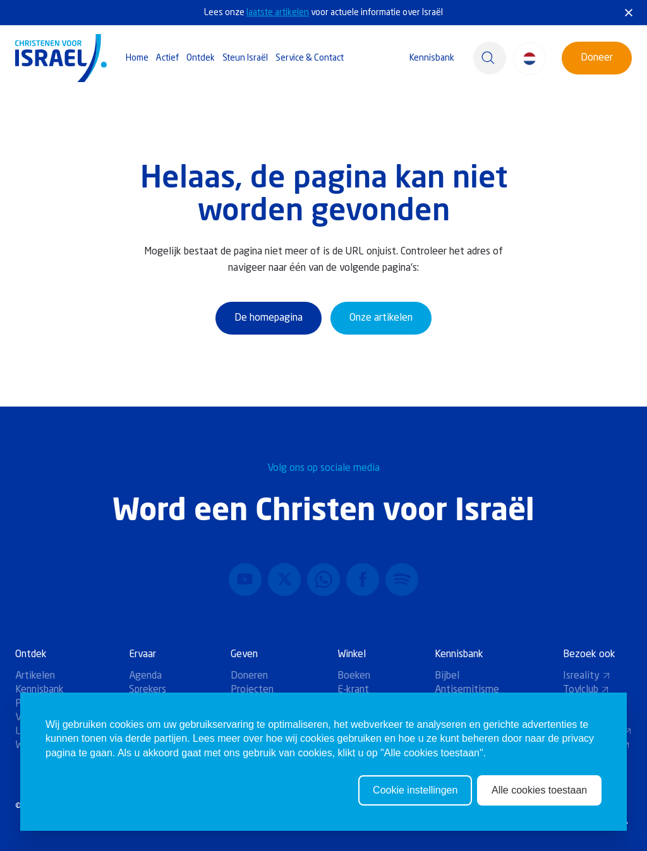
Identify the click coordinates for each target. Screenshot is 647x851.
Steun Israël (245, 58)
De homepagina (268, 318)
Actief (167, 58)
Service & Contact (309, 58)
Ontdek (200, 58)
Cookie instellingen (415, 790)
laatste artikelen (277, 12)
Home (137, 58)
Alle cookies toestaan (539, 790)
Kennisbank (431, 58)
